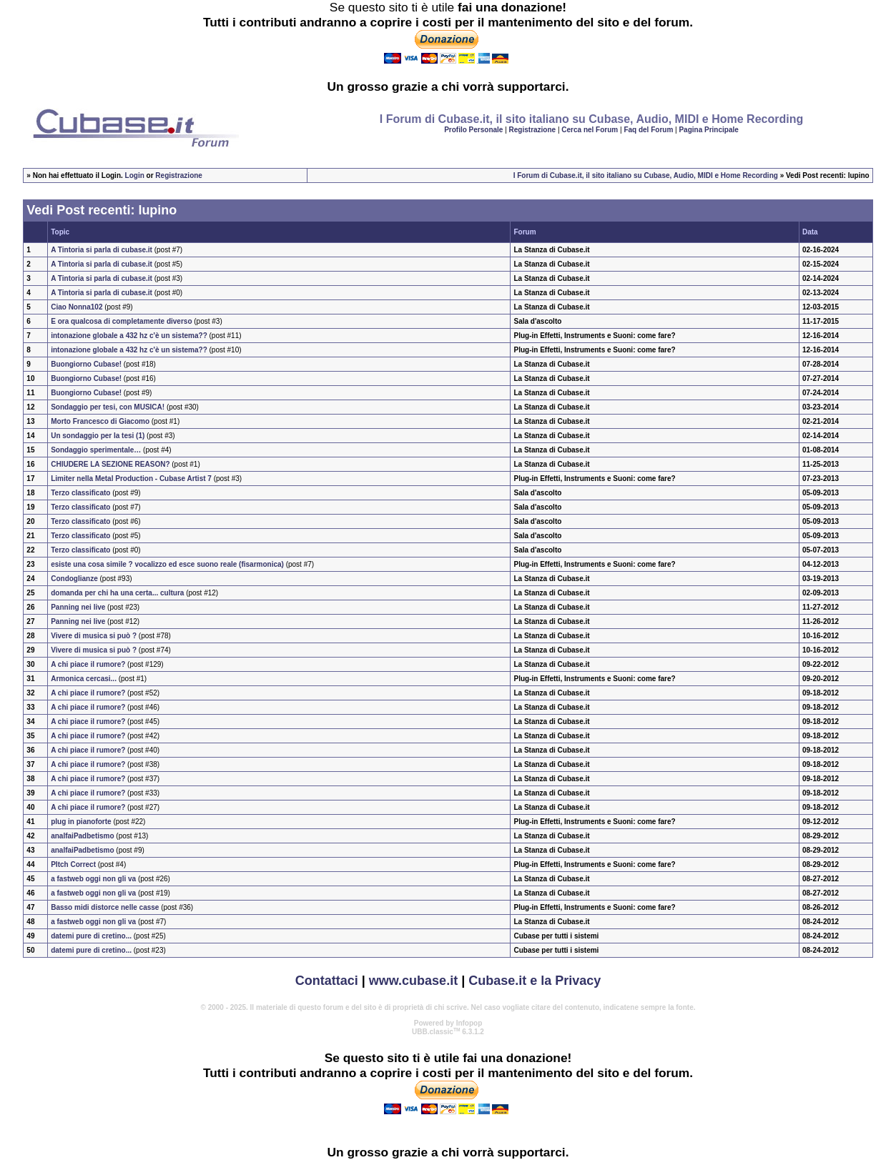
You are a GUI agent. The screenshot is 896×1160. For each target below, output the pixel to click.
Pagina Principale (708, 130)
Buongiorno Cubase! (86, 364)
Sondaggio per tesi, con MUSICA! (107, 407)
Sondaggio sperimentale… (96, 450)
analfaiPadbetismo (82, 836)
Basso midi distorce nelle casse (105, 907)
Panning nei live (78, 607)
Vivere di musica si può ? (94, 636)
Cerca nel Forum (589, 130)
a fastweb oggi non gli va (93, 879)
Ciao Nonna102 (76, 307)
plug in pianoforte (81, 822)
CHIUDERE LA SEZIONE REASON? (110, 464)
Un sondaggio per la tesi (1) (97, 436)
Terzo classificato (80, 493)
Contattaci (326, 980)
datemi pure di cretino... (91, 936)
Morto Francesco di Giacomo (100, 421)
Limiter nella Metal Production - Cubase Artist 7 (131, 478)
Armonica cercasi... (84, 679)
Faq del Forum (648, 130)
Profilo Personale (473, 130)
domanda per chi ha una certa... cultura (117, 593)
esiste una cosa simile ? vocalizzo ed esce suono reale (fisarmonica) (167, 564)
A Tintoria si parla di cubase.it (101, 250)
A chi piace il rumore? (88, 664)
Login (134, 175)
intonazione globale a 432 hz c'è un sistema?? (129, 335)
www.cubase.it (413, 980)
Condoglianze (74, 579)
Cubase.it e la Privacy (534, 980)
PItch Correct (73, 864)
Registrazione (532, 130)
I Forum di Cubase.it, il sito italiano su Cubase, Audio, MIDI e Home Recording (645, 175)
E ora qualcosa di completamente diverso (121, 321)
